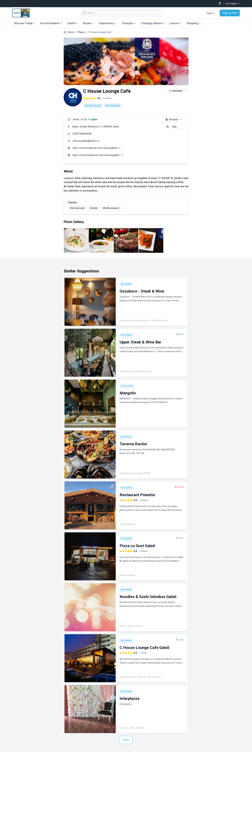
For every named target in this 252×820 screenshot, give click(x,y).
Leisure (175, 23)
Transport (129, 23)
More (126, 739)
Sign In (210, 13)
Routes (88, 23)
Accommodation (51, 23)
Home (71, 32)
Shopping (193, 23)
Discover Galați (24, 23)
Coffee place (92, 105)
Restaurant (113, 105)
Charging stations (153, 23)
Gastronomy (107, 23)
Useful (72, 23)
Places (81, 32)
